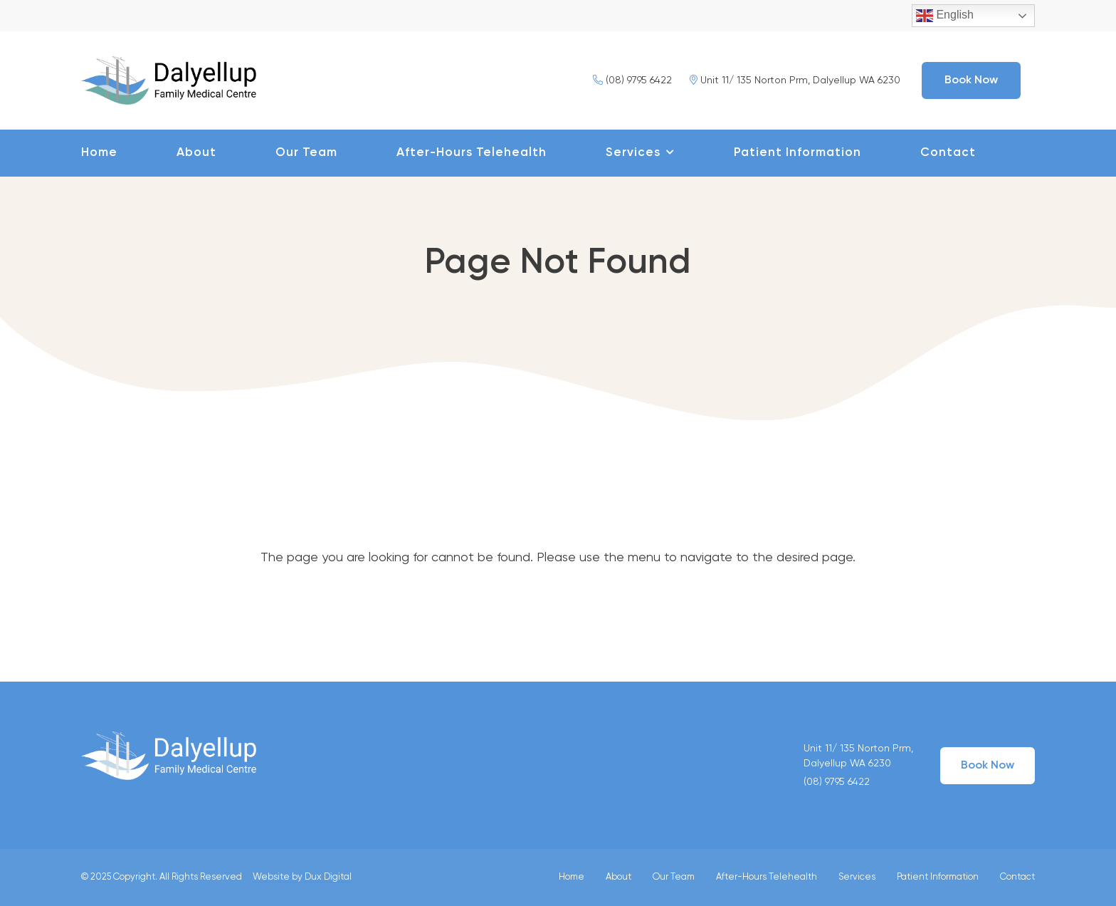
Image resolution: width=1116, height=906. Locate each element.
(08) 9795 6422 (632, 80)
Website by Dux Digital (302, 877)
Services (633, 153)
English (945, 15)
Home (99, 153)
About (196, 153)
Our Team (306, 153)
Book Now (971, 80)
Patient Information (797, 153)
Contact (948, 153)
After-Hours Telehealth (471, 153)
